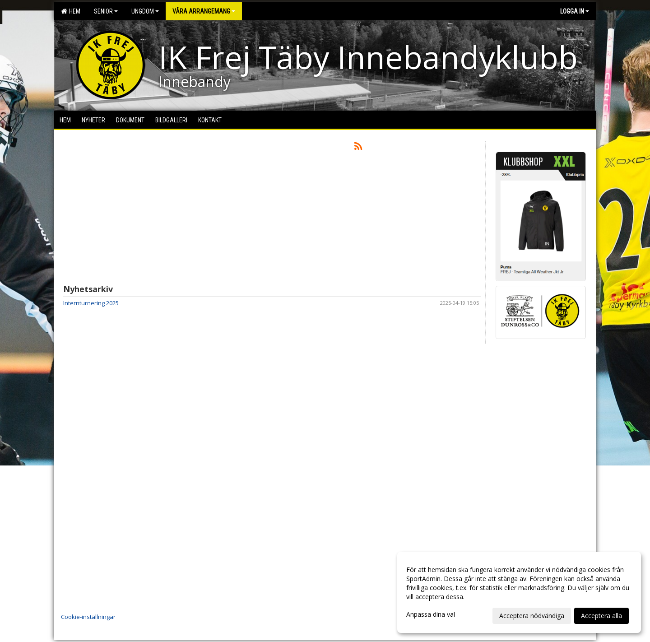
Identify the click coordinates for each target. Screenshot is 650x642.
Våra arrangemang (203, 11)
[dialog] (519, 592)
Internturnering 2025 (91, 303)
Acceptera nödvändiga (531, 615)
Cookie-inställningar (88, 617)
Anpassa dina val (430, 614)
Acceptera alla (601, 615)
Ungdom (145, 11)
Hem (70, 11)
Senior (106, 11)
